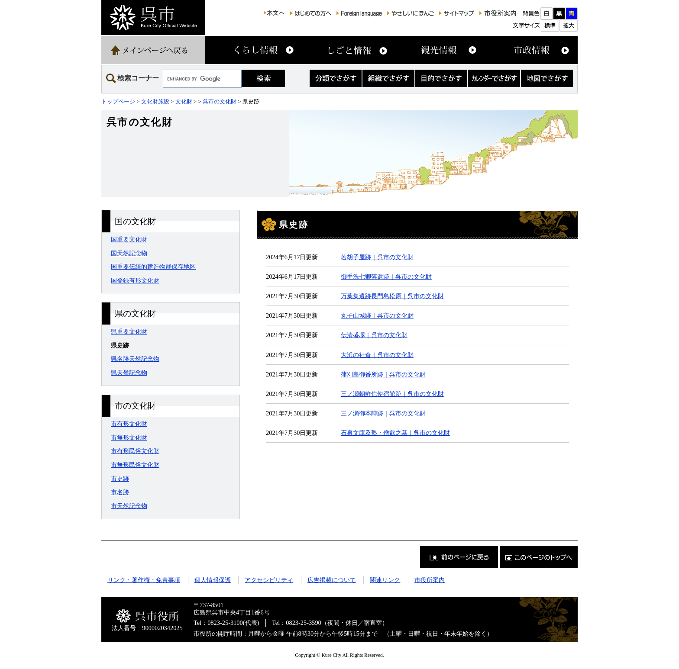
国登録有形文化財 (135, 280)
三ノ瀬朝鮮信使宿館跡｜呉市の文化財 (392, 393)
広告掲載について (331, 579)
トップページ (118, 101)
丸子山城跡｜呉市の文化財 (377, 315)
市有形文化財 (129, 423)
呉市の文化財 (219, 101)
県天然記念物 (129, 372)
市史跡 (120, 478)
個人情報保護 (212, 579)
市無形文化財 (129, 437)
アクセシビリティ (269, 579)
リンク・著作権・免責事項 (143, 579)
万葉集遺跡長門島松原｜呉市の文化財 (392, 296)
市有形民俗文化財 (135, 450)
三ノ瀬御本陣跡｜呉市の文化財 (383, 413)
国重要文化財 (129, 239)
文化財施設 (155, 101)
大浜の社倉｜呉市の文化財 (377, 354)
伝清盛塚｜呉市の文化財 (374, 334)
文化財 (183, 101)
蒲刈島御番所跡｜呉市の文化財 (383, 374)
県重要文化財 (129, 331)
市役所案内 (429, 579)
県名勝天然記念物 (135, 358)
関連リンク (385, 579)
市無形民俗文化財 (135, 464)
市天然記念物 (129, 505)
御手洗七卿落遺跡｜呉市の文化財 (386, 276)
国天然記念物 (129, 253)
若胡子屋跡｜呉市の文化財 (377, 257)
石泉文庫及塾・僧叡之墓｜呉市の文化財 (395, 432)
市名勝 (120, 492)
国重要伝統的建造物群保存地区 (153, 266)
